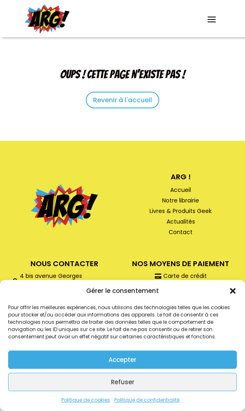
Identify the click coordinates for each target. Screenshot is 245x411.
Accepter (122, 359)
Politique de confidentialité (147, 399)
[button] (233, 291)
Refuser (122, 382)
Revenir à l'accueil (122, 100)
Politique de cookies (85, 399)
